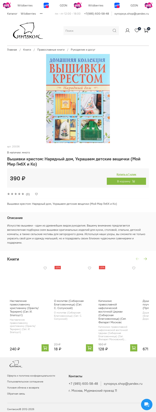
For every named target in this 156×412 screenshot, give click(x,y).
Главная (12, 49)
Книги (27, 49)
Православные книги (51, 49)
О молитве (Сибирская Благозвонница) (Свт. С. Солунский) (71, 309)
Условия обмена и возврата (23, 387)
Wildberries (28, 13)
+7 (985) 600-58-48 (83, 384)
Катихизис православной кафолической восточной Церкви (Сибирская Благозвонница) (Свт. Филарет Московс (121, 313)
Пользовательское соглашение (25, 381)
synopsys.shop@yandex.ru (131, 13)
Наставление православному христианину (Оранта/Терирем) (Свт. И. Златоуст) (21, 313)
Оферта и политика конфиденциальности (31, 375)
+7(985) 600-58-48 (96, 13)
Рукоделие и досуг (83, 49)
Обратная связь (16, 393)
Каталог (12, 13)
